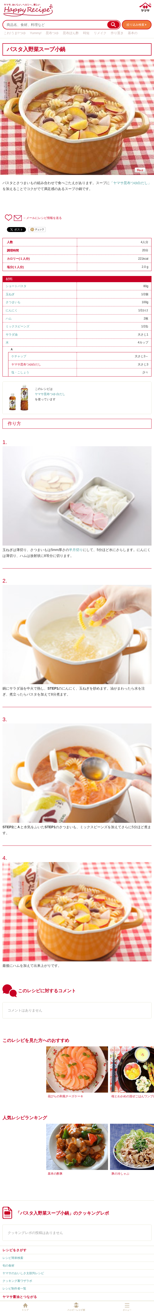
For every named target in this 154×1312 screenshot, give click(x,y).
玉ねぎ (10, 294)
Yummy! (36, 33)
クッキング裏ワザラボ (17, 1281)
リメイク (100, 33)
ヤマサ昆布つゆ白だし (26, 364)
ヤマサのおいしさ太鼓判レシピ (23, 1273)
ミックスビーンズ (17, 326)
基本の (132, 33)
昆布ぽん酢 (71, 33)
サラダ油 (12, 334)
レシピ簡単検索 (12, 1258)
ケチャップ (18, 356)
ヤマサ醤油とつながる (19, 1297)
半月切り (76, 550)
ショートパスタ (16, 286)
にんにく (12, 310)
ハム (9, 318)
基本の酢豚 (55, 1173)
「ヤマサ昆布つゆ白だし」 (130, 183)
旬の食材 (8, 1265)
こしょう (23, 372)
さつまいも (13, 302)
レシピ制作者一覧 (14, 1288)
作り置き (117, 33)
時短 (86, 33)
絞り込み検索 (135, 24)
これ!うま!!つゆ (15, 33)
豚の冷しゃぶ (120, 1173)
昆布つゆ (52, 33)
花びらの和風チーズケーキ (65, 1096)
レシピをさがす (14, 1250)
